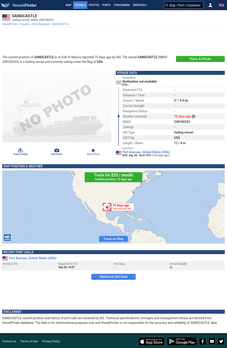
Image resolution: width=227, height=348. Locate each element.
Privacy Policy (51, 341)
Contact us (9, 341)
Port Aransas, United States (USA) (146, 152)
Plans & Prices (200, 59)
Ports (106, 5)
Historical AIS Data (113, 277)
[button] (210, 5)
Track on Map (113, 239)
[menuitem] (10, 24)
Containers (122, 5)
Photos (94, 5)
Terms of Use (29, 341)
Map (69, 5)
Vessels (80, 5)
